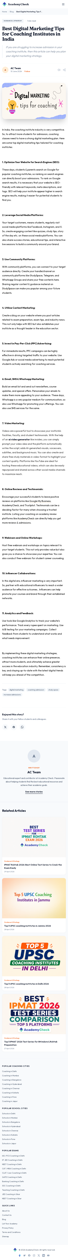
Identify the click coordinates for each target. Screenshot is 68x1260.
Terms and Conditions (11, 1232)
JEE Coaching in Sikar (11, 1194)
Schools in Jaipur (9, 1143)
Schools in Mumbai (9, 1118)
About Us (6, 1211)
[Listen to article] (59, 69)
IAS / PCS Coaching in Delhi (13, 1156)
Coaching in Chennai (10, 1088)
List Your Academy (9, 1223)
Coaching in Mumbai (10, 1075)
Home (4, 11)
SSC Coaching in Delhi (11, 1185)
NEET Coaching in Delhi (12, 1164)
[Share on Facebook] (14, 727)
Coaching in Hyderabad (12, 1084)
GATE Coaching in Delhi (12, 1177)
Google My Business (40, 501)
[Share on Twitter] (5, 727)
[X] (38, 1255)
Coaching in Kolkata (10, 1092)
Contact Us (7, 1215)
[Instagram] (34, 1255)
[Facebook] (29, 1255)
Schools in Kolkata (9, 1135)
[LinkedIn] (43, 1255)
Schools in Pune (8, 1139)
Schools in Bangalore (11, 1122)
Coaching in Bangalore (11, 1080)
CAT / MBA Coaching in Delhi (14, 1168)
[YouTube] (48, 1255)
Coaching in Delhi (9, 1071)
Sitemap (5, 1236)
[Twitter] (24, 1255)
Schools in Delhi (8, 1113)
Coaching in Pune (9, 1097)
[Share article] (64, 69)
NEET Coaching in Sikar (12, 1198)
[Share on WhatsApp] (22, 727)
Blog (12, 11)
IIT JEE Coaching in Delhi (12, 1160)
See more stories (34, 791)
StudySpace (8, 288)
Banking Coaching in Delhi (13, 1181)
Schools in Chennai (10, 1130)
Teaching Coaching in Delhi (13, 1190)
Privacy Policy (7, 1228)
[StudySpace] (19, 1255)
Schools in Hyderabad (11, 1126)
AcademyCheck (25, 518)
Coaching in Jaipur (10, 1101)
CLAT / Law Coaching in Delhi (14, 1173)
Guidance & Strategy (13, 21)
